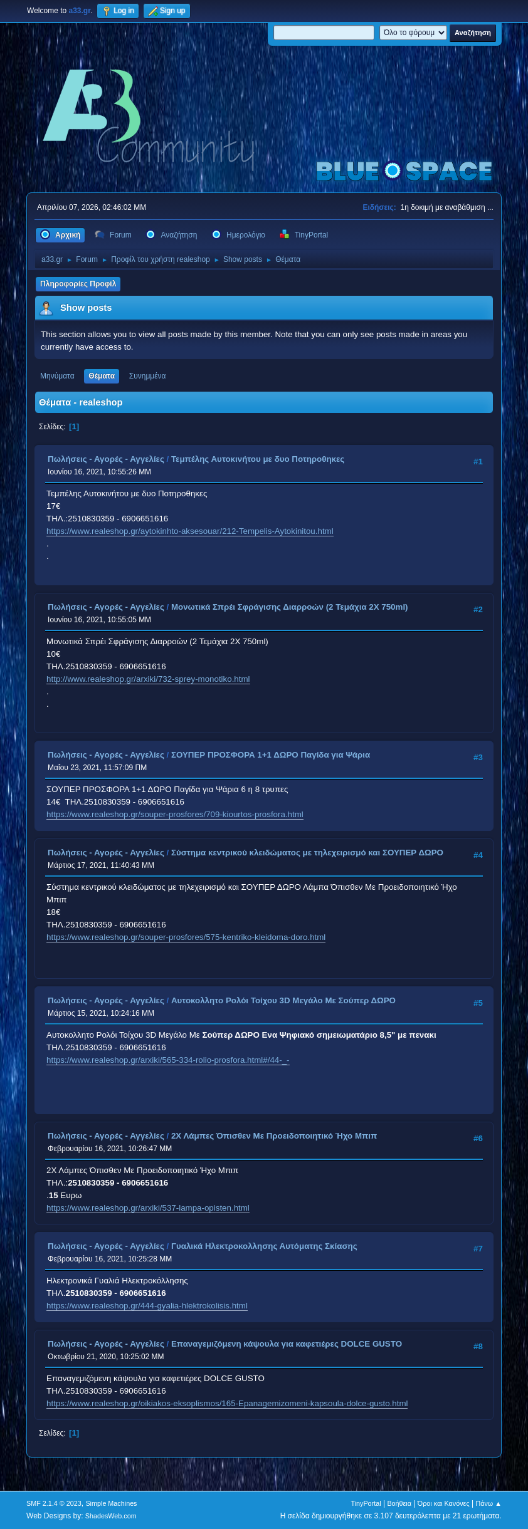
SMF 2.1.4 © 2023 (54, 1503)
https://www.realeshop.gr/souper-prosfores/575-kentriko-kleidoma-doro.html (185, 937)
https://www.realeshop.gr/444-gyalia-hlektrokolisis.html (147, 1305)
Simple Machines (111, 1503)
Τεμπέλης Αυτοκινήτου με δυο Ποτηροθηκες (257, 459)
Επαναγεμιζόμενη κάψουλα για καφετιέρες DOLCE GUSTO (286, 1344)
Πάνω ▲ (488, 1503)
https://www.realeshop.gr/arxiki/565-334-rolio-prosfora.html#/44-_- (167, 1060)
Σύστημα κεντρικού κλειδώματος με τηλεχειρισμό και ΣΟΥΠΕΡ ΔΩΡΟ (307, 852)
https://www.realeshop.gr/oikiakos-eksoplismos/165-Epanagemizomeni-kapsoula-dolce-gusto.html (227, 1403)
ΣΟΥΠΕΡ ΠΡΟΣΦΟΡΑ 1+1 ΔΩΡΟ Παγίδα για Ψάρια (270, 754)
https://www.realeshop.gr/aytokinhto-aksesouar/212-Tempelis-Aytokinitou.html (190, 531)
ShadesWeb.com (111, 1516)
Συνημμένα (147, 376)
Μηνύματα (57, 376)
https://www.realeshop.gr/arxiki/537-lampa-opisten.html (148, 1208)
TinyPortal (366, 1503)
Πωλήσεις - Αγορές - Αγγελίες (106, 459)
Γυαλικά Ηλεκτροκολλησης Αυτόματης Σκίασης (264, 1246)
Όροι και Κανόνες (444, 1503)
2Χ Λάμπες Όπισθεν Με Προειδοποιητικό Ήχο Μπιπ (274, 1135)
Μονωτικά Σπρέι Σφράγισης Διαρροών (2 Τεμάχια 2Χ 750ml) (289, 607)
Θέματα (101, 376)
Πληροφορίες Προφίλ (78, 283)
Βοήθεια (399, 1503)
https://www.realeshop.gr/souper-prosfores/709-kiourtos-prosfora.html (175, 814)
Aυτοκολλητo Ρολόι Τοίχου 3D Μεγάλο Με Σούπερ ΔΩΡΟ (283, 1000)
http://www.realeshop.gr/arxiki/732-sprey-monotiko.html (148, 679)
